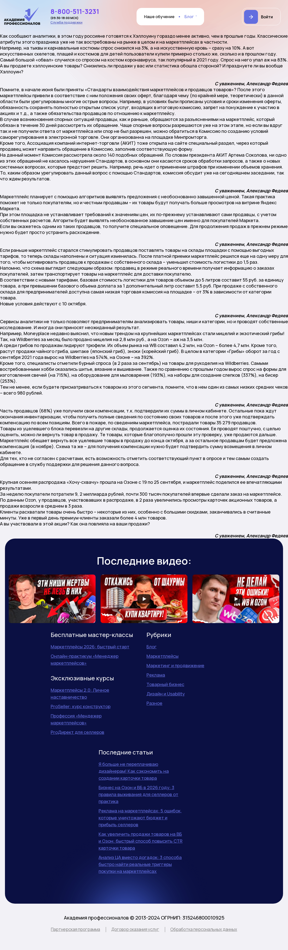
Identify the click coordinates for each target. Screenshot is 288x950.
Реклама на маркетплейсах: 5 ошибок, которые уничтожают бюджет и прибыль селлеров (140, 818)
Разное (154, 703)
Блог (189, 17)
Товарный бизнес (165, 684)
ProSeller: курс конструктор (80, 706)
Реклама (155, 675)
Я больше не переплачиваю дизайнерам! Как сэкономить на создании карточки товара (134, 771)
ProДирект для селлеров (77, 732)
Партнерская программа (75, 929)
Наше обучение (159, 17)
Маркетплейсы (162, 656)
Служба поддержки (66, 22)
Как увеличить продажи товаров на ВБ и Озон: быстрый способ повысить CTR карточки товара (140, 841)
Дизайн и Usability (165, 694)
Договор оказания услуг (135, 929)
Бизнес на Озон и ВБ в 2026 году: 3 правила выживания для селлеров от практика (138, 794)
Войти (267, 17)
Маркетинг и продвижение (175, 665)
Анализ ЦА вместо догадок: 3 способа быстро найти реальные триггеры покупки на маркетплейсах (140, 864)
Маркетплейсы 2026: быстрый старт (90, 647)
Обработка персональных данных (203, 929)
